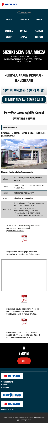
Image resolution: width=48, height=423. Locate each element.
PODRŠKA (39, 37)
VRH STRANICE (8, 381)
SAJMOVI (39, 30)
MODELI (9, 19)
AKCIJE (9, 37)
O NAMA (5, 384)
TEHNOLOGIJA (24, 19)
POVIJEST (24, 30)
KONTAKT (6, 387)
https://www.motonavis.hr (23, 198)
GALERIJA (9, 30)
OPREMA (23, 37)
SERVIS (39, 19)
